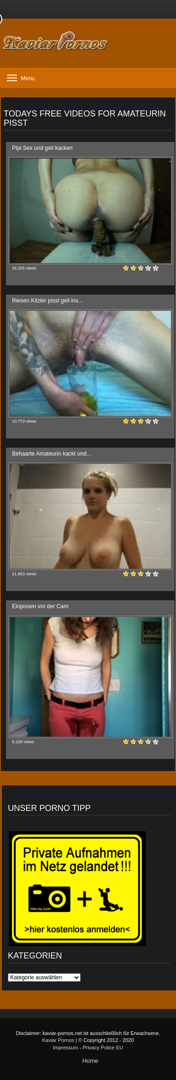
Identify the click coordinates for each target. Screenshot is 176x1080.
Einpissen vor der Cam (40, 606)
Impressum (65, 1047)
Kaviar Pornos (58, 1040)
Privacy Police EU (102, 1047)
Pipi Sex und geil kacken (42, 148)
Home (90, 1060)
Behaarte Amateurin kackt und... (51, 453)
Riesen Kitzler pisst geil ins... (47, 300)
